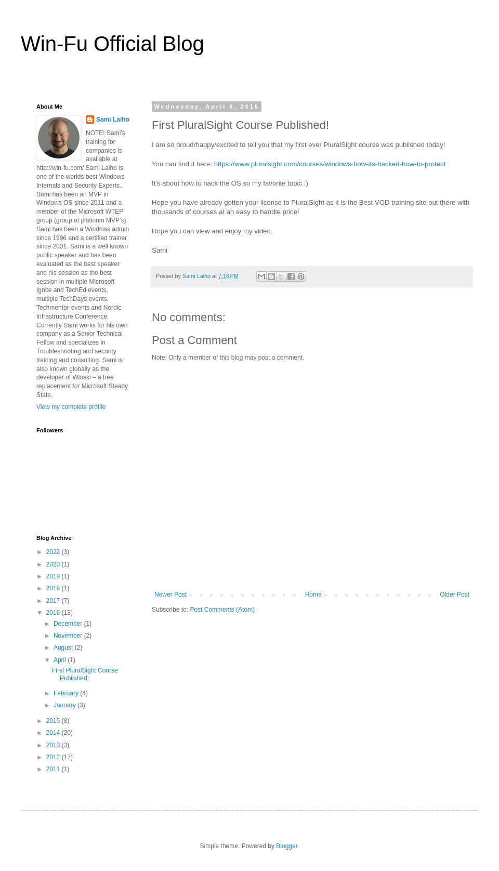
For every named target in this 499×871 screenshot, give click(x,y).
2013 (54, 745)
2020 (54, 564)
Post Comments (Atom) (222, 609)
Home (313, 594)
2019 (54, 576)
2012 (54, 757)
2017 (54, 600)
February (67, 693)
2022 (54, 552)
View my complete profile (71, 407)
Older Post (454, 594)
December (69, 623)
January (65, 705)
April (61, 660)
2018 (54, 588)
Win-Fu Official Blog (112, 43)
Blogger (286, 846)
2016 (54, 612)
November (69, 635)
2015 (54, 720)
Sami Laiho (112, 119)
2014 (54, 732)
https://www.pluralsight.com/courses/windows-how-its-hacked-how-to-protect (330, 164)
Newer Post (170, 594)
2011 (54, 769)
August (64, 647)
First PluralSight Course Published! (85, 674)
